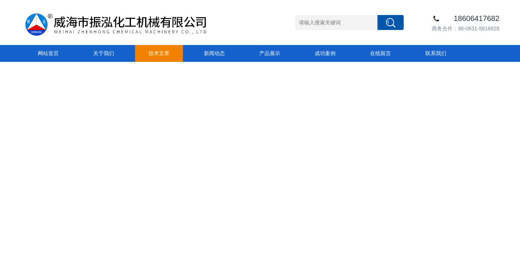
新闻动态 (214, 53)
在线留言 (380, 53)
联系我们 (435, 53)
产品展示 (269, 53)
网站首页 (48, 53)
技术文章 (159, 53)
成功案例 (325, 53)
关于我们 (103, 53)
